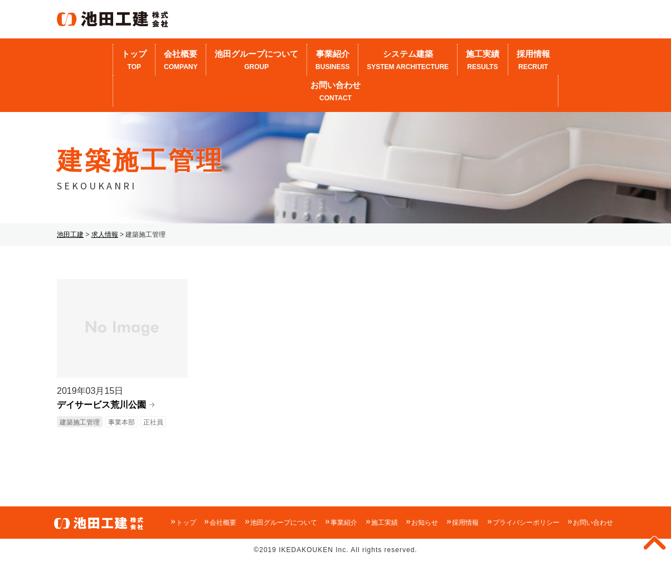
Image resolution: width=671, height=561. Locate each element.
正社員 (153, 422)
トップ (134, 60)
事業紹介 (332, 60)
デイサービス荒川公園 (101, 404)
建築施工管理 (80, 422)
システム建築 (407, 60)
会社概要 (180, 60)
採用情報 (533, 60)
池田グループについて (256, 60)
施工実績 (482, 60)
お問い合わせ (335, 92)
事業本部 (121, 422)
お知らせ (424, 522)
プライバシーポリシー (526, 522)
